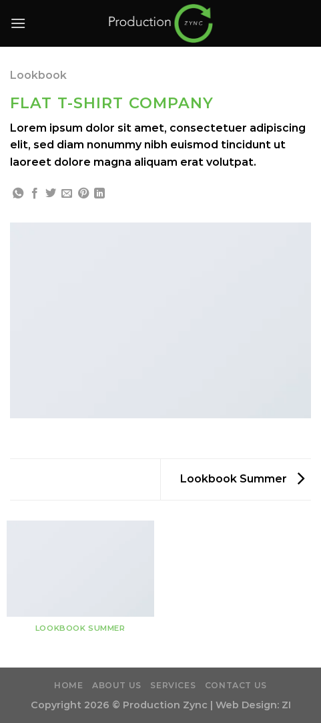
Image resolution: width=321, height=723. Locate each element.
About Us (116, 685)
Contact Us (236, 685)
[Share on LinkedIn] (99, 194)
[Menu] (18, 23)
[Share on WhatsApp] (18, 194)
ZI (286, 705)
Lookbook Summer (242, 478)
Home (68, 685)
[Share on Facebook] (34, 194)
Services (173, 685)
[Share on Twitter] (50, 194)
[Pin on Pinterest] (83, 194)
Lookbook (38, 75)
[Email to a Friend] (66, 194)
